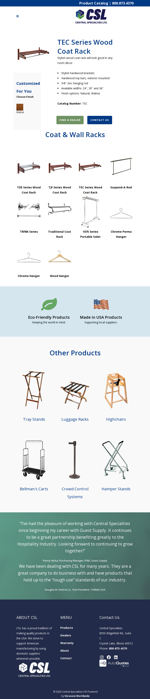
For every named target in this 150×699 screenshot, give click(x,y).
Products (66, 628)
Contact (66, 658)
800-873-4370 (118, 648)
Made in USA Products (101, 317)
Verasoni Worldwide (77, 696)
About (64, 650)
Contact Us (99, 120)
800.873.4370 (123, 3)
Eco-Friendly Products (49, 317)
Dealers (65, 635)
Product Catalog (93, 3)
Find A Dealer (70, 120)
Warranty (67, 643)
